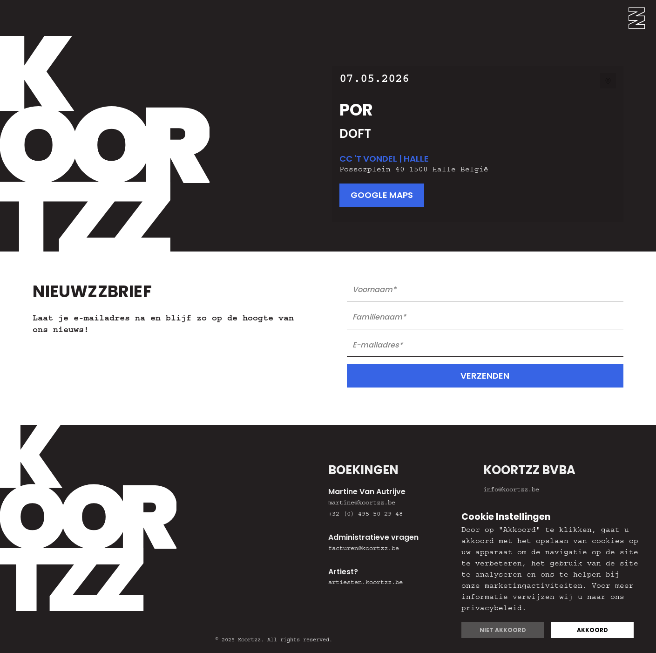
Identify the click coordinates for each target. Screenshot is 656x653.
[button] (642, 18)
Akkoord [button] (592, 630)
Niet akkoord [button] (503, 630)
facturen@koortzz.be (363, 549)
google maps (382, 195)
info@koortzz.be (511, 490)
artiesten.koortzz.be (365, 583)
